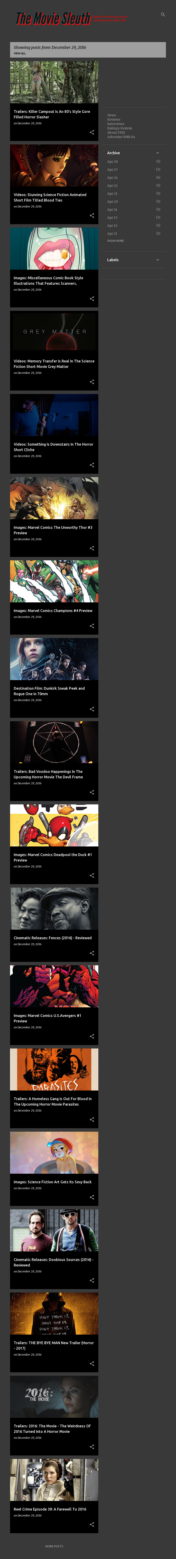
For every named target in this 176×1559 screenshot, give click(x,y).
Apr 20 (112, 202)
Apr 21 (112, 194)
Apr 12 (112, 225)
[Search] (163, 14)
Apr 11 (112, 233)
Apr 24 (112, 178)
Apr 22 (112, 186)
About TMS (116, 132)
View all (20, 53)
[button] (92, 133)
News (111, 115)
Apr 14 (112, 210)
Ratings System (119, 128)
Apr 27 (112, 170)
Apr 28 (112, 162)
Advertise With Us (121, 137)
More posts (54, 1546)
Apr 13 (112, 217)
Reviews (113, 119)
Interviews (115, 124)
